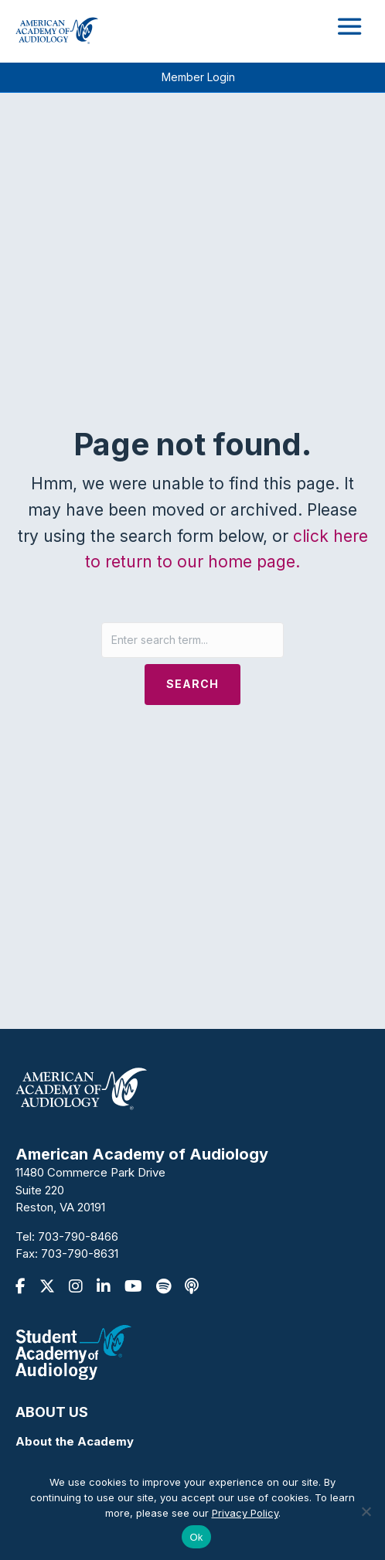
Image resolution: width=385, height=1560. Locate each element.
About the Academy (74, 1441)
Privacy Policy (245, 1513)
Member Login (198, 76)
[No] (365, 1511)
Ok (196, 1537)
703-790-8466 (78, 1236)
